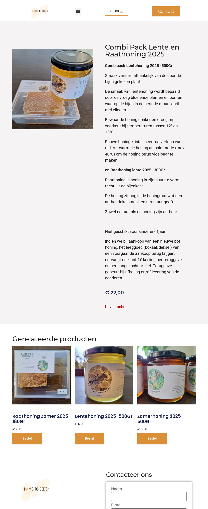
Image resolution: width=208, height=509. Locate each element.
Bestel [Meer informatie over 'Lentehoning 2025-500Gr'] (89, 438)
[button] (78, 11)
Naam (116, 489)
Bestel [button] (27, 438)
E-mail (116, 505)
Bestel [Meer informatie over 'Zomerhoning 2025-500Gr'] (152, 438)
